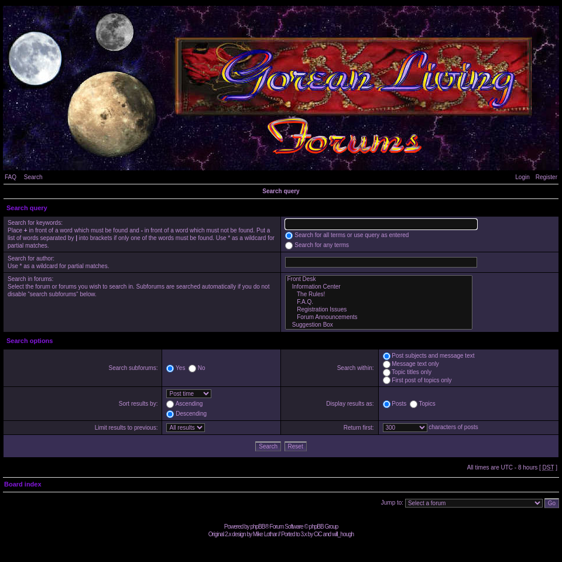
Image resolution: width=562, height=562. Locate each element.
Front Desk (379, 279)
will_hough (343, 534)
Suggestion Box (379, 325)
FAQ (10, 177)
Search (33, 177)
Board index (23, 484)
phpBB (257, 526)
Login (522, 177)
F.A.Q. (379, 302)
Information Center (379, 287)
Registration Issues (379, 310)
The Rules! (379, 295)
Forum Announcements (379, 317)
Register (546, 177)
